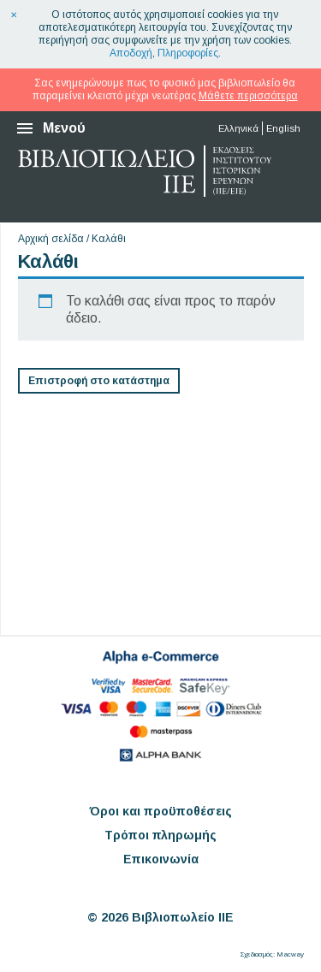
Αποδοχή (131, 53)
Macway (290, 954)
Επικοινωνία (161, 859)
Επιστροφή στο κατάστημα (98, 381)
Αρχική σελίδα (51, 239)
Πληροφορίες (188, 53)
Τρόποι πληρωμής (160, 835)
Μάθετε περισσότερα (248, 96)
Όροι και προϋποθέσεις (161, 811)
